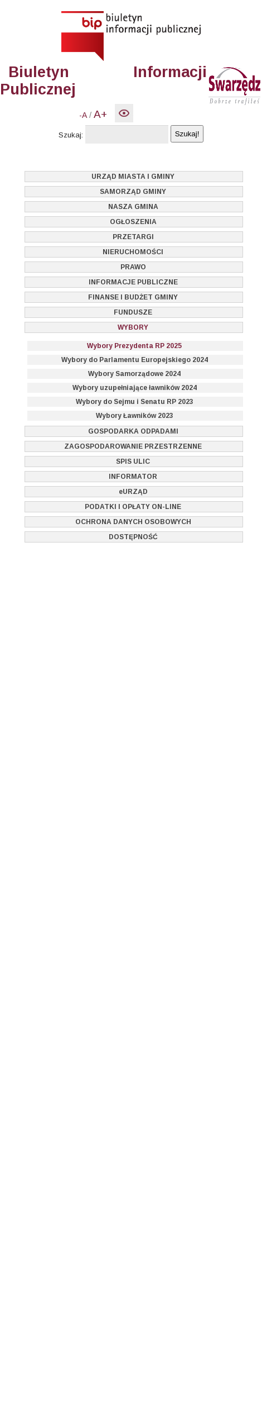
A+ (100, 114)
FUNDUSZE (133, 312)
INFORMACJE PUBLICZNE (133, 282)
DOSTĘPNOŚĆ (133, 537)
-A (83, 115)
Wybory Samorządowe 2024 (134, 374)
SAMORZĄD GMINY (133, 192)
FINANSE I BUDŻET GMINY (133, 297)
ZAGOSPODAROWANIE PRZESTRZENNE (133, 446)
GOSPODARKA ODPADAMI (133, 431)
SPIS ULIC (133, 461)
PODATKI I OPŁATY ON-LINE (133, 507)
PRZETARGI (133, 237)
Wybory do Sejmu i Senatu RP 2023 (134, 402)
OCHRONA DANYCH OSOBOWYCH (133, 522)
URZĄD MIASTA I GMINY (132, 176)
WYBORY (133, 327)
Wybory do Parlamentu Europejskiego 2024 (134, 360)
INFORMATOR (133, 477)
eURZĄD (133, 492)
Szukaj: (71, 135)
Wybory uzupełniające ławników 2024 (134, 388)
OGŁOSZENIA (133, 222)
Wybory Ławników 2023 (134, 416)
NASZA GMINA (133, 207)
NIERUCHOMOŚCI (133, 252)
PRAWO (133, 267)
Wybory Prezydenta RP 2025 (134, 346)
